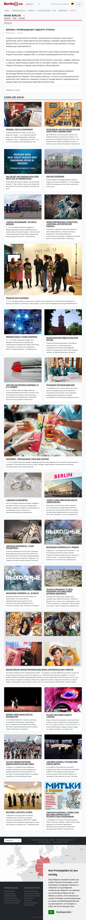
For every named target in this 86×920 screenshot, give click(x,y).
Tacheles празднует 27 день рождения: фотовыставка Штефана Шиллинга (59, 591)
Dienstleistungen (9, 893)
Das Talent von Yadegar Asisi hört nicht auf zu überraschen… (22, 178)
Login (79, 4)
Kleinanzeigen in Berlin (60, 842)
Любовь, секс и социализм (19, 129)
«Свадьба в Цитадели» (17, 500)
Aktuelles (22, 18)
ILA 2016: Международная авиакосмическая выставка (20, 763)
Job (54, 10)
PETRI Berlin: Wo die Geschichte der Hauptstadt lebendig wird (63, 130)
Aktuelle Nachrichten (31, 891)
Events (31, 10)
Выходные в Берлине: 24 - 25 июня (22, 593)
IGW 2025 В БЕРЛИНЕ (55, 176)
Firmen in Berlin (9, 891)
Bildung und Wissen (31, 902)
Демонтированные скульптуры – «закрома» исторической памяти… (62, 224)
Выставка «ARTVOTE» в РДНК (19, 812)
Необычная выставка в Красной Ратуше (62, 339)
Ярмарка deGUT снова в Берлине (21, 337)
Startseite (7, 18)
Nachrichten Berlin (44, 842)
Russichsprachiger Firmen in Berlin (42, 840)
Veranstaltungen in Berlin (64, 840)
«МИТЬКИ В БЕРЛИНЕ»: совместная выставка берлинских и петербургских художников (62, 814)
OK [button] (51, 912)
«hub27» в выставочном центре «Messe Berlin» (61, 501)
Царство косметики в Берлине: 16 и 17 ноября (22, 386)
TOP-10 (73, 10)
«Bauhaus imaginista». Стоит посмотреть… (20, 547)
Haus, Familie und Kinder (32, 893)
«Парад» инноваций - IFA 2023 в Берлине (21, 223)
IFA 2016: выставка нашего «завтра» (59, 716)
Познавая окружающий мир (60, 385)
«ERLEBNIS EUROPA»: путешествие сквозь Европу (62, 763)
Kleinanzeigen (43, 10)
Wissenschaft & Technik (32, 896)
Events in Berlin (29, 905)
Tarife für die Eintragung (12, 900)
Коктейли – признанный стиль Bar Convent (27, 459)
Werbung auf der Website (60, 4)
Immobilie (63, 10)
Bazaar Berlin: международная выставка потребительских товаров (39, 669)
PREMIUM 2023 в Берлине (17, 298)
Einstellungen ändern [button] (63, 912)
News (6, 10)
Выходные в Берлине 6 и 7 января (62, 547)
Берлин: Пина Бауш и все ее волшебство (19, 715)
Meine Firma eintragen (11, 902)
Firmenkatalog (19, 10)
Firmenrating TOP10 (11, 898)
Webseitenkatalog (10, 896)
